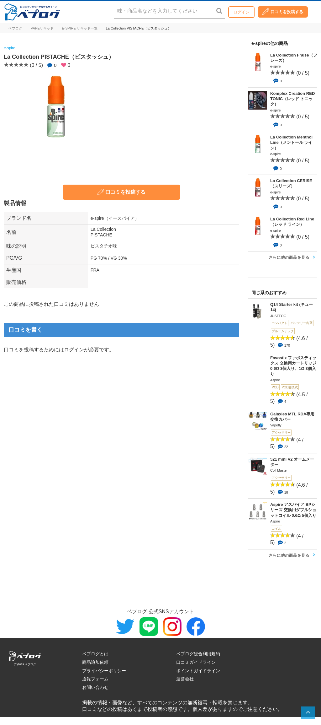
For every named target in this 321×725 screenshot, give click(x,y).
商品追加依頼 (95, 662)
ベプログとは (95, 653)
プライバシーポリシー (104, 670)
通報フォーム (95, 678)
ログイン (241, 12)
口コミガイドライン (196, 662)
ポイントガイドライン (198, 670)
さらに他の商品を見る (289, 257)
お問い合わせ (95, 687)
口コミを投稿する (282, 11)
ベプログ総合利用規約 (198, 653)
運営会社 (185, 678)
